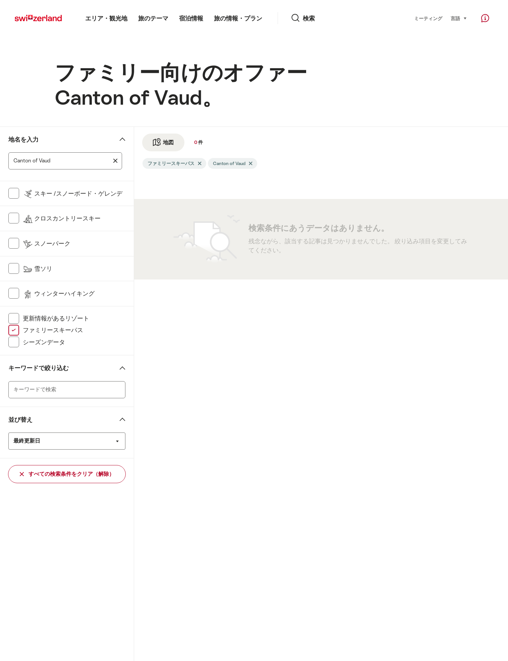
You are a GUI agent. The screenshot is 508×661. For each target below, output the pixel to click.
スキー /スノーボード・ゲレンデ (72, 193)
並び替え (20, 419)
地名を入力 (23, 139)
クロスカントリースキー (62, 218)
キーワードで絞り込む (38, 368)
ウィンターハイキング (59, 293)
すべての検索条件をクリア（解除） (67, 474)
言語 (459, 18)
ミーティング (428, 18)
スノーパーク (46, 243)
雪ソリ (37, 268)
